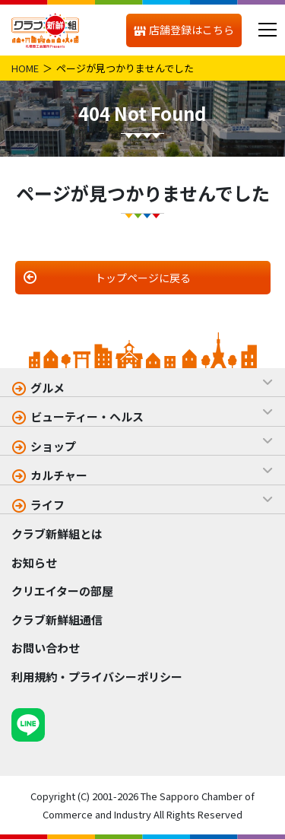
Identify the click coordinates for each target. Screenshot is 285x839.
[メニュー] (267, 30)
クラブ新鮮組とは (57, 534)
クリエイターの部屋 (62, 591)
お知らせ (34, 562)
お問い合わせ (45, 648)
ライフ (47, 505)
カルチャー (58, 475)
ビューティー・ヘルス (87, 416)
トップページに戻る (143, 277)
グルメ (47, 388)
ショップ (53, 446)
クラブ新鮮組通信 (57, 620)
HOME (25, 68)
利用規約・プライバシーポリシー (96, 677)
